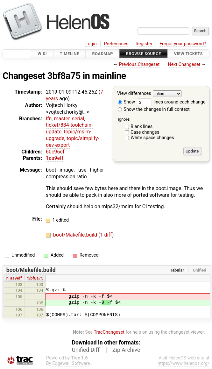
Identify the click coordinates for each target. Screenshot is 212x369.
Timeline (69, 53)
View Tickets (188, 53)
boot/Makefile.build (75, 235)
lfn (49, 119)
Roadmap (102, 53)
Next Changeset (184, 64)
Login (91, 43)
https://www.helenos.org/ (183, 363)
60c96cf (55, 152)
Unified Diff (86, 350)
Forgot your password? (182, 43)
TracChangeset (109, 332)
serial (78, 119)
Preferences (116, 43)
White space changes (152, 137)
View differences (134, 93)
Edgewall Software (71, 363)
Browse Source (143, 53)
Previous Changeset (139, 64)
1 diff (106, 235)
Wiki (42, 53)
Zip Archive (126, 350)
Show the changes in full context (154, 109)
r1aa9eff (14, 278)
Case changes (145, 132)
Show (126, 102)
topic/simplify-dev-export (72, 141)
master (61, 119)
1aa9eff (54, 158)
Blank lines (141, 126)
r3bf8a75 (35, 278)
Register (144, 43)
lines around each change (171, 102)
